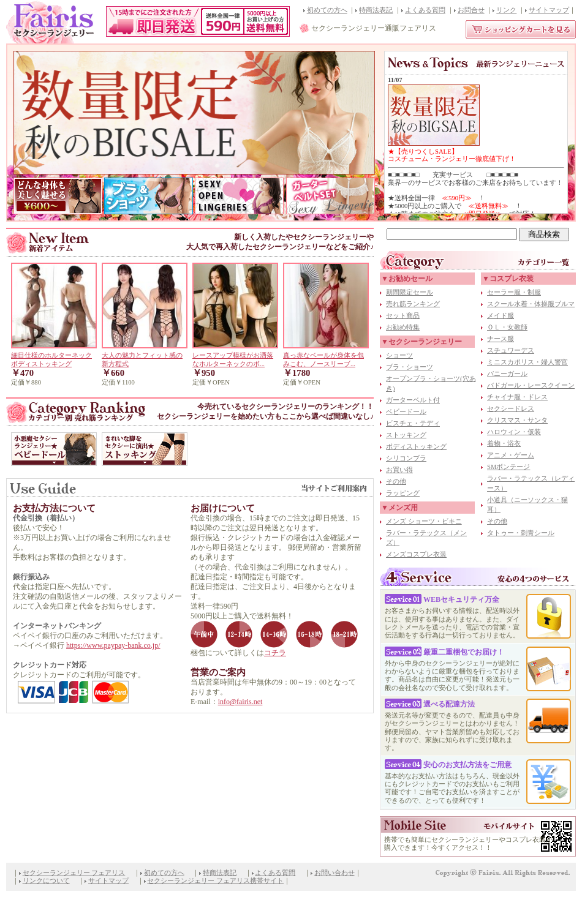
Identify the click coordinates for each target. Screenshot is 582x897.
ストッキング (406, 435)
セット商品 (403, 315)
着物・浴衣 (504, 443)
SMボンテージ (508, 467)
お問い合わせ (334, 872)
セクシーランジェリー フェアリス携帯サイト (215, 880)
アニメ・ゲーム (510, 455)
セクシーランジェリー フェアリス (74, 872)
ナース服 (500, 339)
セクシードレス (510, 408)
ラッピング (403, 493)
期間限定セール (409, 292)
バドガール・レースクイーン (531, 385)
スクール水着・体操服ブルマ (531, 304)
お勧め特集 (403, 327)
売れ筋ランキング (413, 304)
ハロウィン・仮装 (514, 432)
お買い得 (399, 470)
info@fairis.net (240, 701)
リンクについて (46, 880)
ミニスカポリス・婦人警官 (527, 362)
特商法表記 (376, 10)
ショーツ (399, 355)
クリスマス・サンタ (517, 420)
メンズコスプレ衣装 (416, 554)
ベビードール (406, 411)
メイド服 (500, 315)
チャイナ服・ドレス (517, 397)
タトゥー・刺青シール (520, 533)
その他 (396, 481)
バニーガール (507, 373)
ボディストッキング (416, 446)
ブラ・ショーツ (409, 367)
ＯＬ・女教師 (507, 327)
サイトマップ (549, 10)
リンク (506, 10)
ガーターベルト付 (413, 400)
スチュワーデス (510, 350)
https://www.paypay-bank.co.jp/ (113, 645)
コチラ (275, 652)
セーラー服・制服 (514, 292)
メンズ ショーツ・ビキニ (424, 521)
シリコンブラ (406, 458)
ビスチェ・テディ (413, 423)
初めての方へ (327, 10)
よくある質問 (425, 10)
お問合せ (471, 10)
